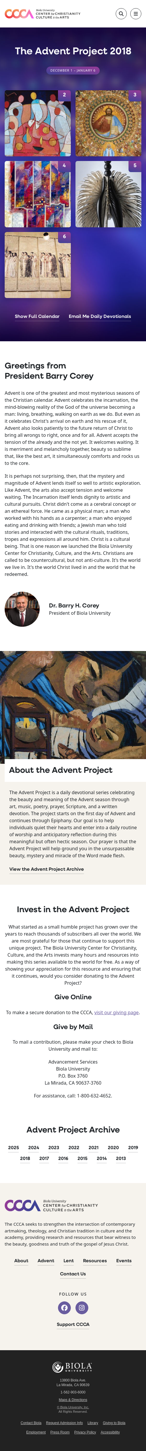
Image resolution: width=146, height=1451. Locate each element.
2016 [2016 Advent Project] (63, 1158)
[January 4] (38, 194)
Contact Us (73, 1274)
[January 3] (108, 123)
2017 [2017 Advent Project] (44, 1158)
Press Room (60, 1432)
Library (92, 1423)
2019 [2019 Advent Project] (133, 1148)
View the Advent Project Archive (46, 869)
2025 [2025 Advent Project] (13, 1148)
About (21, 1261)
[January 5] (108, 194)
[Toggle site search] (121, 13)
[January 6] (38, 265)
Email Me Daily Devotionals (100, 316)
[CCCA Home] (42, 14)
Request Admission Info (64, 1423)
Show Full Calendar (37, 316)
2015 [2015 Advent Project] (82, 1158)
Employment (36, 1432)
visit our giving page (116, 1012)
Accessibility (110, 1432)
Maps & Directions (73, 1400)
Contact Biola (31, 1423)
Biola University (73, 1367)
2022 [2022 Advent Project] (73, 1148)
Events (124, 1261)
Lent (69, 1261)
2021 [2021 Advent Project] (93, 1148)
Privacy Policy (85, 1432)
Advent (46, 1261)
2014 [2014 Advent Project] (102, 1158)
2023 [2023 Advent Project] (53, 1148)
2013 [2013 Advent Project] (121, 1158)
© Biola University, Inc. (73, 1407)
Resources (95, 1261)
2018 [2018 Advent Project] (25, 1158)
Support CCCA (73, 1324)
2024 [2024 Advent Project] (33, 1148)
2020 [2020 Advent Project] (113, 1148)
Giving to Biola (114, 1423)
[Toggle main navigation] (135, 13)
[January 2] (38, 123)
